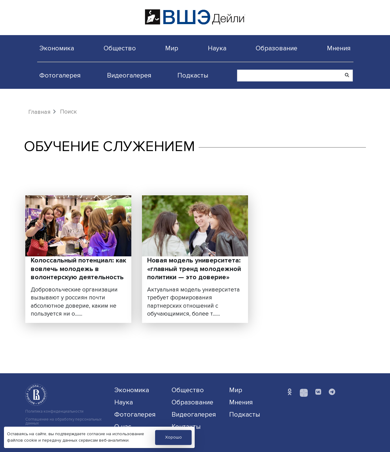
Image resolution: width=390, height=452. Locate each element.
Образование (276, 48)
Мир (171, 48)
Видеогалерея (129, 75)
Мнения (339, 48)
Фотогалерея (60, 75)
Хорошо (173, 437)
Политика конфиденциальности (54, 412)
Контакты (186, 427)
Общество (120, 48)
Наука (217, 48)
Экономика (56, 48)
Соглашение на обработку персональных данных (63, 421)
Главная (39, 112)
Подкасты (192, 75)
